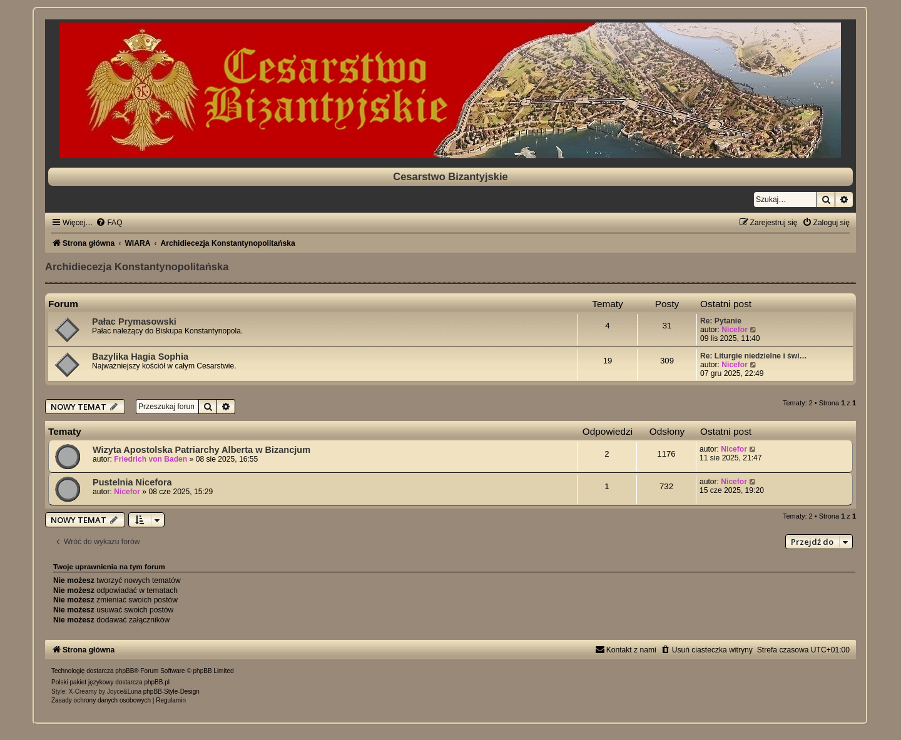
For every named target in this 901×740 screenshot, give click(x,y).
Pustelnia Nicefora (132, 482)
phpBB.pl (157, 682)
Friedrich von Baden (150, 459)
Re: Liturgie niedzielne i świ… (753, 356)
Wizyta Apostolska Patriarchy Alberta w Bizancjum (201, 450)
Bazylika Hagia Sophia (140, 357)
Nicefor (734, 329)
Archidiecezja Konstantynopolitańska (136, 266)
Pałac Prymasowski (134, 322)
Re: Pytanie (720, 321)
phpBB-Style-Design (171, 691)
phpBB (124, 670)
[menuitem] (109, 222)
